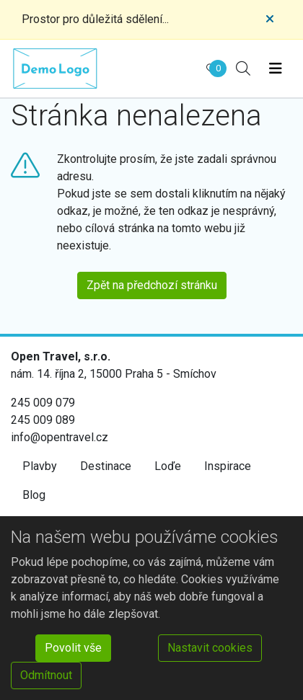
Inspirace (227, 466)
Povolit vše (73, 648)
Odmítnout (46, 675)
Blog (33, 495)
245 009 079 (43, 402)
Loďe (167, 466)
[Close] (269, 19)
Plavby (39, 466)
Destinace (105, 466)
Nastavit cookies (209, 648)
